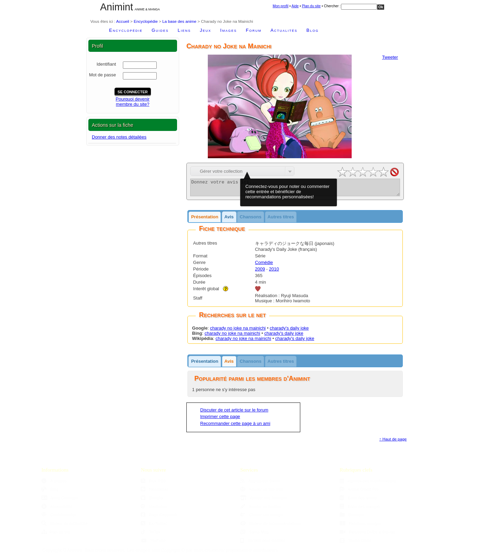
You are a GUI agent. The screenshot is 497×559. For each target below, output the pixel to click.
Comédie (264, 265)
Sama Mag (254, 535)
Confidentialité (58, 517)
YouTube (153, 543)
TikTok (150, 535)
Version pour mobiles (262, 543)
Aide (295, 6)
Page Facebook (159, 517)
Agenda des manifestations (368, 484)
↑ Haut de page (393, 442)
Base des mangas (360, 509)
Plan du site (311, 6)
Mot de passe (102, 74)
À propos (53, 484)
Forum (253, 30)
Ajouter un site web (261, 492)
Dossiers (352, 517)
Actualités (284, 30)
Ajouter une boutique (263, 501)
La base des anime (179, 21)
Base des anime (358, 501)
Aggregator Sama (260, 484)
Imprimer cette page (220, 419)
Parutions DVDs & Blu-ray (367, 535)
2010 (274, 272)
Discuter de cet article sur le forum (234, 413)
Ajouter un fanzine (260, 509)
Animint (116, 6)
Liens (184, 30)
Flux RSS (153, 484)
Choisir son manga (261, 517)
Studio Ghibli (355, 543)
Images (228, 30)
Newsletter (154, 492)
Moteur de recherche (64, 526)
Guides (160, 30)
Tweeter (390, 57)
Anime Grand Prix (359, 492)
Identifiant (106, 64)
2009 (260, 272)
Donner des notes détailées (119, 137)
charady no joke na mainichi (238, 331)
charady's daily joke (289, 331)
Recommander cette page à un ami (235, 426)
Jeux (205, 30)
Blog (312, 30)
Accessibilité (56, 509)
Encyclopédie (146, 21)
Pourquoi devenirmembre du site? (132, 101)
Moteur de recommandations (270, 526)
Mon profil (281, 6)
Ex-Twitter (154, 526)
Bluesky (152, 501)
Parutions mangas (360, 526)
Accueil (122, 21)
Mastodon (154, 509)
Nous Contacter (60, 501)
